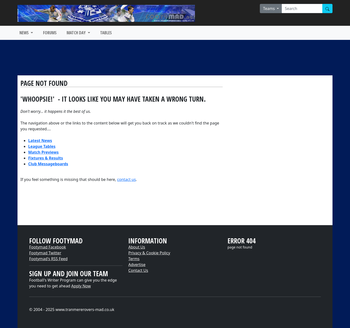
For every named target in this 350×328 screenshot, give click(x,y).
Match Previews (43, 152)
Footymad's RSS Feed (48, 258)
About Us (136, 247)
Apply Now (81, 286)
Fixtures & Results (45, 158)
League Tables (41, 146)
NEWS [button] (24, 32)
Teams (269, 8)
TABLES (106, 32)
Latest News (40, 140)
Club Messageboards (48, 164)
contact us (126, 179)
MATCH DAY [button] (77, 32)
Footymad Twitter (45, 253)
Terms (134, 258)
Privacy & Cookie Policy (149, 253)
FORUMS (50, 32)
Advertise (136, 264)
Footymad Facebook (47, 247)
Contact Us (138, 270)
